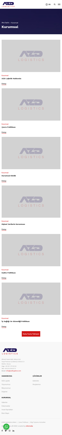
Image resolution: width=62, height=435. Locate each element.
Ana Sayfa (5, 23)
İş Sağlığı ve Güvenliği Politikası (16, 321)
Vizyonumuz (6, 384)
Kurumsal (5, 75)
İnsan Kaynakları (7, 409)
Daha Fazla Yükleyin (31, 334)
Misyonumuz (6, 388)
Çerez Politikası (23, 422)
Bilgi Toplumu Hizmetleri (37, 422)
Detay (4, 84)
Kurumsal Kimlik (9, 176)
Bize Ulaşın (5, 413)
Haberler (5, 402)
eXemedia (29, 426)
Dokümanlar (6, 406)
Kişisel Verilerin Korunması (13, 224)
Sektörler (36, 381)
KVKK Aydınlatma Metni (9, 422)
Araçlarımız (37, 384)
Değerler (5, 392)
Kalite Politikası (9, 273)
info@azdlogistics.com (13, 371)
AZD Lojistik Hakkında (11, 78)
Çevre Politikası (9, 127)
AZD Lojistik (6, 381)
